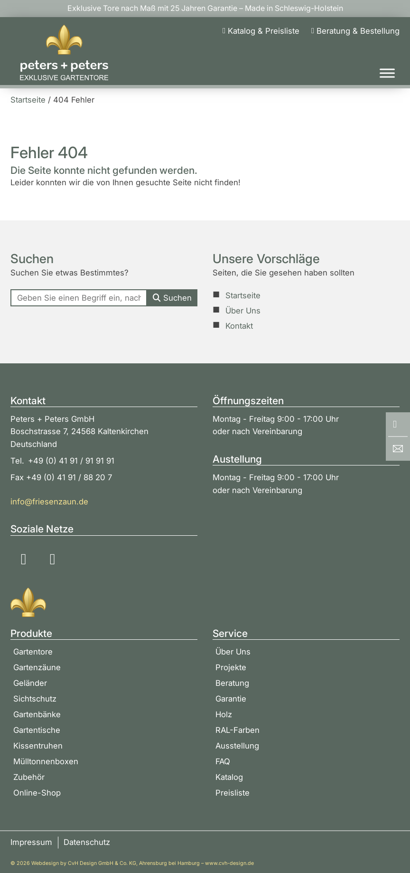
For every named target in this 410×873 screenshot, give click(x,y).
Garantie (230, 698)
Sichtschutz (34, 698)
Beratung (232, 683)
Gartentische (36, 730)
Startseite (243, 295)
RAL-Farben (237, 730)
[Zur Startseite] (64, 52)
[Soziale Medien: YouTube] (52, 559)
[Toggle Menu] (387, 72)
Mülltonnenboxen (45, 761)
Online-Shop (37, 792)
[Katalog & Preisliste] (261, 31)
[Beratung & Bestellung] (355, 31)
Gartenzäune (37, 667)
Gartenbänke (37, 714)
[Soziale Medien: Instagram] (23, 559)
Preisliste (232, 792)
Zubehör (29, 777)
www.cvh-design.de (229, 863)
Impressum (31, 842)
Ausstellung (237, 745)
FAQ (222, 761)
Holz (223, 714)
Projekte (230, 667)
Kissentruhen (38, 745)
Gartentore (33, 651)
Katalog (229, 777)
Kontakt (239, 326)
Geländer (30, 683)
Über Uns (243, 310)
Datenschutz (87, 842)
